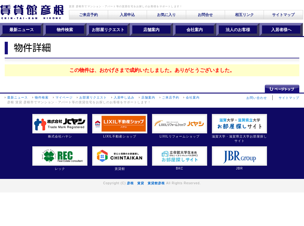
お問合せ (205, 15)
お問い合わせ (256, 98)
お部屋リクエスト (93, 97)
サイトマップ (283, 15)
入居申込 (127, 15)
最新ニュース (17, 97)
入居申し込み (124, 97)
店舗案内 (148, 97)
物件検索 (42, 97)
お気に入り (166, 15)
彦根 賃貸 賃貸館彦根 (146, 183)
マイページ (64, 97)
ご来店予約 (88, 15)
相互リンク (244, 15)
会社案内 (193, 97)
